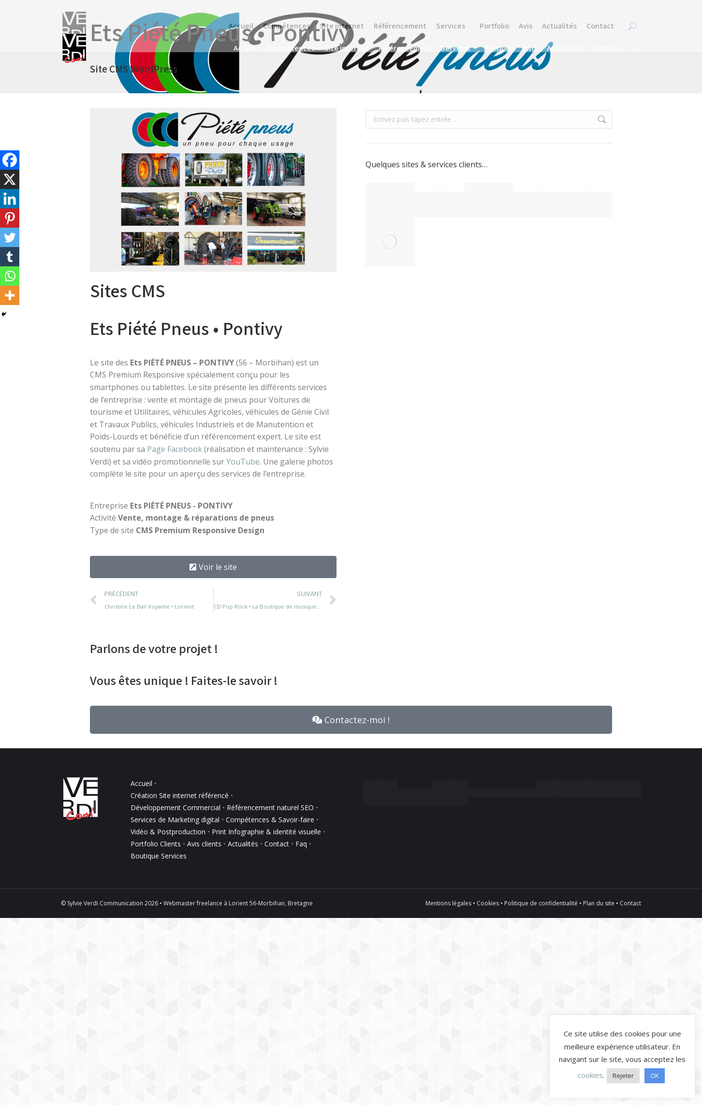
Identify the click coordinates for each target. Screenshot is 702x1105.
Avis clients (204, 843)
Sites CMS (127, 290)
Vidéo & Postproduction (168, 831)
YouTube (243, 461)
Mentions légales (448, 903)
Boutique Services (159, 855)
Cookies (488, 903)
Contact (276, 843)
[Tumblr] (9, 256)
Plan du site (598, 903)
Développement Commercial (175, 807)
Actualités (243, 843)
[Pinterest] (9, 218)
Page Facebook (174, 449)
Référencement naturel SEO (270, 807)
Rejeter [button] (623, 1075)
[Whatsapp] (9, 276)
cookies (590, 1075)
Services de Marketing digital (175, 819)
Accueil (141, 783)
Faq (301, 843)
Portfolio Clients (156, 843)
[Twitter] (9, 237)
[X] (9, 179)
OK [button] (654, 1075)
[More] (9, 295)
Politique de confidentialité (541, 903)
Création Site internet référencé (181, 795)
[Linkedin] (9, 198)
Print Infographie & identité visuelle (266, 831)
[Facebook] (9, 160)
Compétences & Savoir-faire (271, 819)
